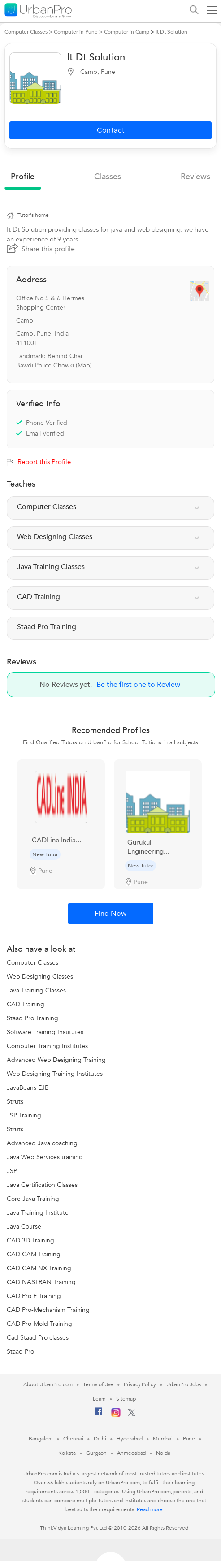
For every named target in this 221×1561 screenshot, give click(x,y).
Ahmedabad (131, 1453)
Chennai (73, 1438)
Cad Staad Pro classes (38, 1337)
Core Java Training (33, 1198)
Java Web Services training (45, 1157)
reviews (195, 176)
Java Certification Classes (42, 1185)
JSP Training (24, 1115)
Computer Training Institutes (47, 1046)
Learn (99, 1398)
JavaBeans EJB (28, 1087)
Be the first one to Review (138, 685)
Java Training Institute (38, 1212)
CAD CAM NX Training (39, 1268)
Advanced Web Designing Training (56, 1060)
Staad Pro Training (32, 1018)
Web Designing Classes (40, 976)
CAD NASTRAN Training (41, 1282)
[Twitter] (131, 1414)
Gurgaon (96, 1453)
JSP (12, 1171)
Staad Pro (20, 1351)
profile (23, 176)
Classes (107, 176)
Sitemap (125, 1398)
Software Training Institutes (45, 1032)
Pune (189, 1438)
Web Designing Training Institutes (55, 1073)
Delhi (100, 1438)
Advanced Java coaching (42, 1143)
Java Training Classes (36, 990)
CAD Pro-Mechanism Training (48, 1310)
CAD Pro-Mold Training (39, 1324)
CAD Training (25, 1004)
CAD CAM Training (34, 1254)
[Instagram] (116, 1415)
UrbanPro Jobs (183, 1384)
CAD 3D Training (30, 1240)
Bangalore (41, 1438)
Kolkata (67, 1453)
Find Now (110, 913)
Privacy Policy (140, 1384)
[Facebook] (98, 1415)
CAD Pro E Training (34, 1296)
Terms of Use (98, 1384)
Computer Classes (32, 962)
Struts (15, 1101)
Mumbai (162, 1438)
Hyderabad (130, 1438)
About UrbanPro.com (48, 1384)
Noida (163, 1453)
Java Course (24, 1226)
